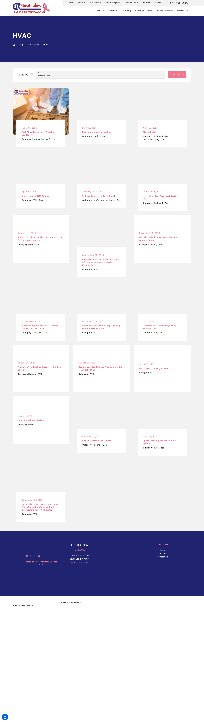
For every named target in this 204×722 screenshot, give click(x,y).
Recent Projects (112, 2)
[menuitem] (100, 11)
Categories (33, 44)
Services (162, 553)
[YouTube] (39, 556)
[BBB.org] (31, 556)
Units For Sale (95, 2)
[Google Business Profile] (26, 556)
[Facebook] (35, 556)
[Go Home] (14, 45)
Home (70, 2)
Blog (21, 44)
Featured (23, 74)
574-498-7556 (179, 3)
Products (81, 2)
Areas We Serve (130, 2)
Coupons (146, 2)
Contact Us (162, 557)
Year (40, 73)
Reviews (157, 2)
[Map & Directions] (79, 562)
